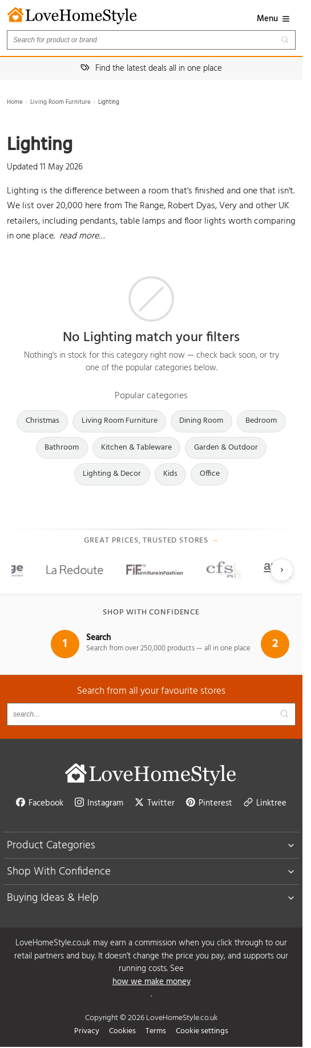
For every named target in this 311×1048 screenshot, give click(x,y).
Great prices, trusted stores (151, 541)
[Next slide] (281, 570)
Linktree (265, 803)
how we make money (151, 982)
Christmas (42, 420)
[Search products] (151, 40)
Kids (170, 473)
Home (15, 102)
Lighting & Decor (112, 473)
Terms (156, 1031)
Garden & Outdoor (226, 447)
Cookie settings (202, 1031)
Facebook (39, 803)
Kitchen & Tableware (136, 447)
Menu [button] (273, 19)
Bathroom (62, 447)
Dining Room (201, 420)
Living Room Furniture (60, 102)
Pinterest (209, 803)
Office (210, 473)
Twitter (155, 803)
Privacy (86, 1031)
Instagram (99, 803)
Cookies (122, 1031)
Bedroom (261, 420)
